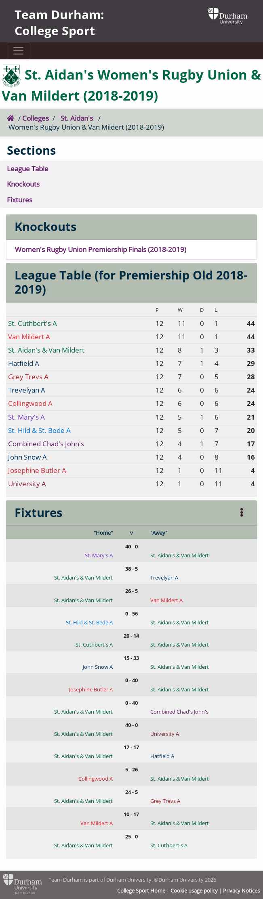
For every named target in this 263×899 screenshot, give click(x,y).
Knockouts (23, 184)
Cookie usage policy (194, 890)
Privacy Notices (241, 890)
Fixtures (19, 199)
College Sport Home (141, 890)
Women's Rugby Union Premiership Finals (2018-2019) (100, 249)
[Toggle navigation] (18, 50)
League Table (27, 168)
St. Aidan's (77, 118)
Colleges (35, 118)
